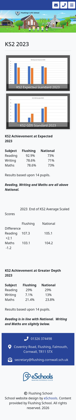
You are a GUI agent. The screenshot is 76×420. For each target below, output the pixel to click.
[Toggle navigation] (71, 5)
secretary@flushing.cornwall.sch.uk (41, 359)
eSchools (50, 398)
